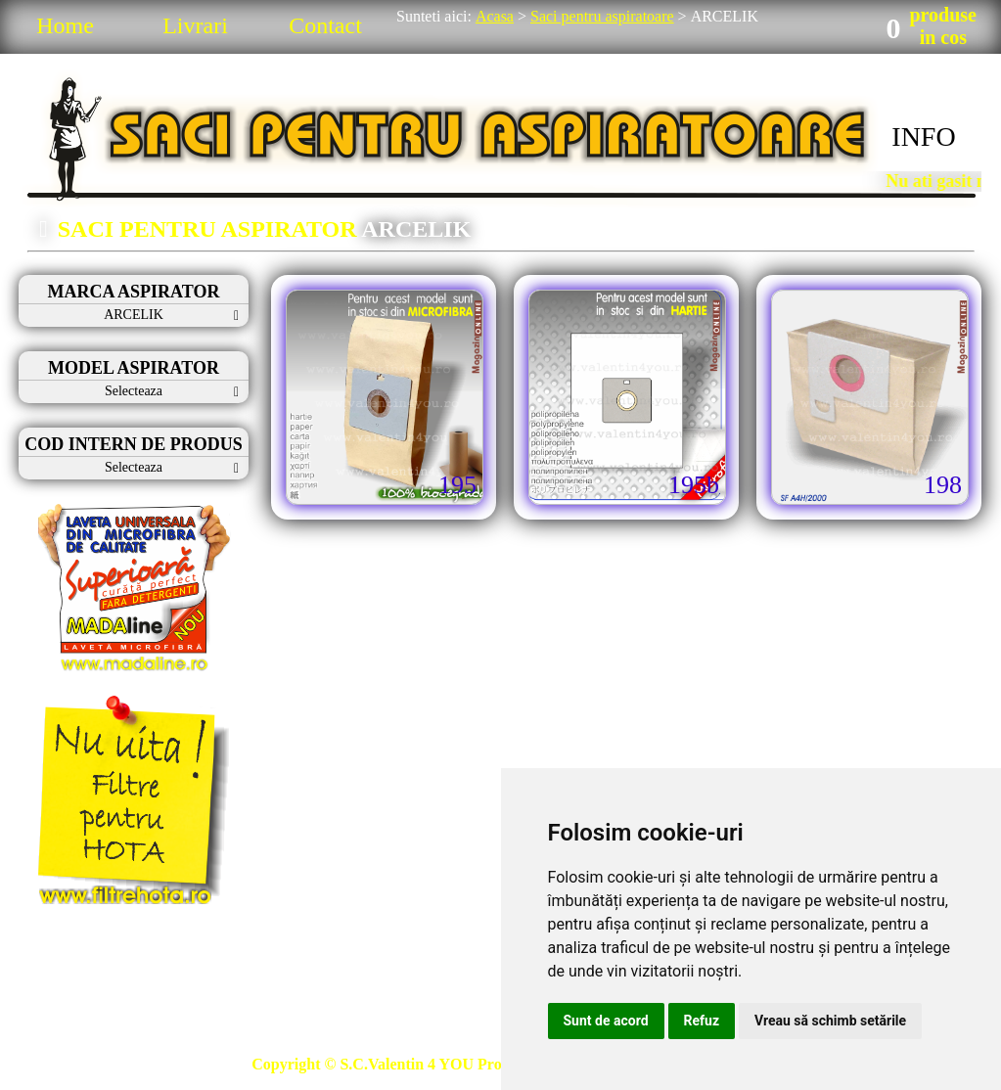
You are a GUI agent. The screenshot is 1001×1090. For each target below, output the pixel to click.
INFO (923, 136)
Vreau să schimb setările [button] (830, 1020)
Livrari (195, 25)
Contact (325, 25)
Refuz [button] (702, 1020)
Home (65, 25)
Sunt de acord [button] (606, 1020)
